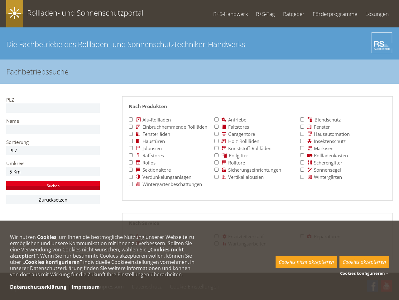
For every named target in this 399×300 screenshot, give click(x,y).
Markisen (317, 148)
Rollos (142, 163)
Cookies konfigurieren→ (364, 273)
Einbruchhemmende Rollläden (168, 127)
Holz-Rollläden (236, 141)
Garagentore (234, 134)
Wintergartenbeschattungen (165, 184)
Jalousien (145, 148)
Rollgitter (231, 155)
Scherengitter (321, 163)
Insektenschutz (323, 141)
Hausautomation (325, 134)
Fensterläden (149, 134)
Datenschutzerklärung (38, 286)
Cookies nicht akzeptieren (306, 262)
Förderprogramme (335, 13)
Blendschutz (320, 120)
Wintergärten (321, 177)
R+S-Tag (265, 13)
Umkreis (15, 163)
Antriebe (230, 120)
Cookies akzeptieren (364, 262)
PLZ (10, 100)
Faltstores (231, 127)
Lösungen (377, 13)
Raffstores (146, 155)
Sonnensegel (320, 170)
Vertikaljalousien (239, 177)
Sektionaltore (150, 170)
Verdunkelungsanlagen (160, 177)
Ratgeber (294, 13)
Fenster (315, 127)
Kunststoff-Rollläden (243, 148)
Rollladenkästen (324, 155)
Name (12, 121)
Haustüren (147, 141)
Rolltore (229, 163)
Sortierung (17, 142)
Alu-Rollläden (150, 120)
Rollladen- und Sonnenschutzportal (85, 12)
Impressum (86, 286)
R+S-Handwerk (230, 13)
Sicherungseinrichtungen (247, 170)
